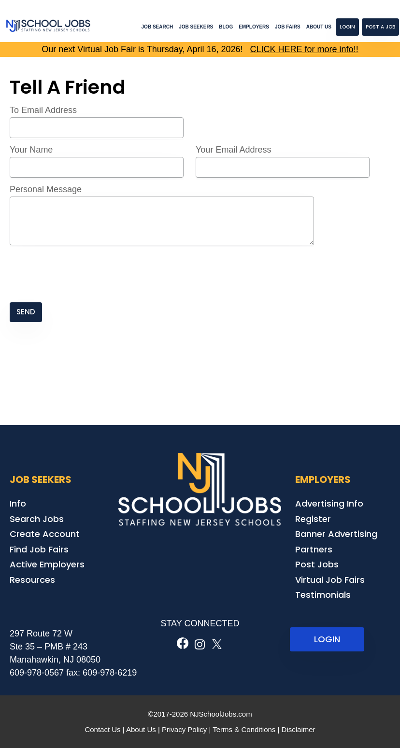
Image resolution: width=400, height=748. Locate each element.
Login (347, 26)
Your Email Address (233, 150)
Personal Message (46, 189)
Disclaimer (298, 729)
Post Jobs (317, 564)
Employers (254, 26)
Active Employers (47, 564)
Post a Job (380, 26)
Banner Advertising (336, 534)
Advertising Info (329, 503)
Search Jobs (37, 519)
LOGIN (327, 639)
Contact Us (102, 729)
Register (313, 519)
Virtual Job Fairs (330, 580)
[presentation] (83, 275)
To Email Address (43, 110)
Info (18, 503)
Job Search (157, 26)
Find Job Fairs (39, 549)
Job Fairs (287, 26)
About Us (318, 26)
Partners (313, 549)
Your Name (31, 150)
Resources (32, 580)
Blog (226, 26)
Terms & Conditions (244, 729)
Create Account (45, 534)
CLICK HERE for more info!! (304, 49)
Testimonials (323, 595)
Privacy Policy (184, 729)
